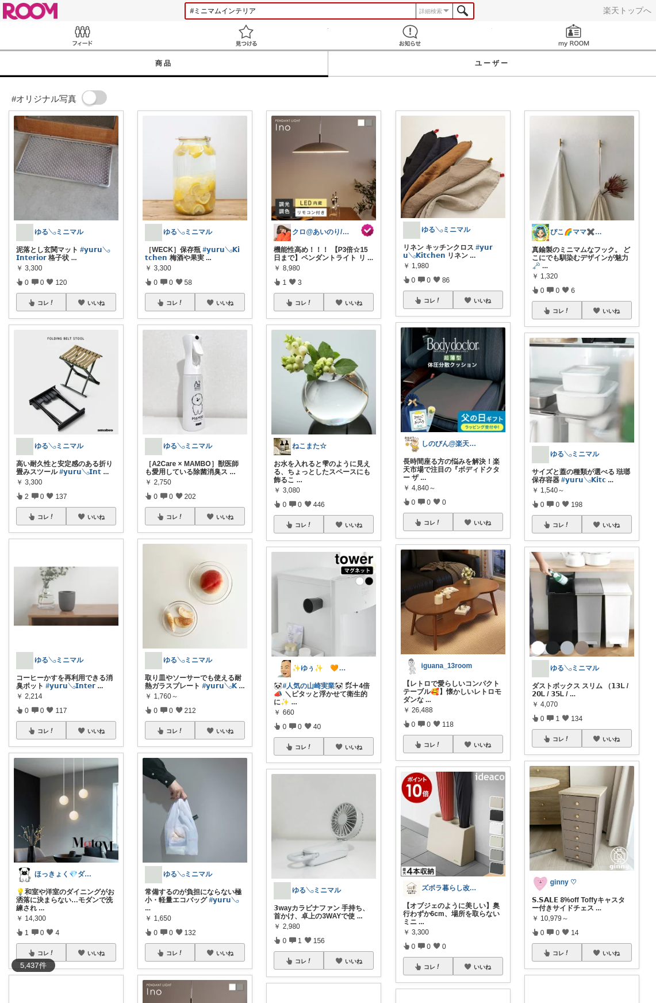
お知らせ (410, 35)
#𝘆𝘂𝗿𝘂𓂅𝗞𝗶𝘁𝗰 (583, 480)
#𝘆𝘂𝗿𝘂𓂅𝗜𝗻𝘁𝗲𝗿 (70, 686)
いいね (96, 303)
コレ (46, 303)
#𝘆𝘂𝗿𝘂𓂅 (224, 900)
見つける (246, 35)
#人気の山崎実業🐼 (312, 686)
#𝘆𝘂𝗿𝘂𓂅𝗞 (219, 686)
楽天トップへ (627, 10)
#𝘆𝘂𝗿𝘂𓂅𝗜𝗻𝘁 (80, 472)
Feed (82, 35)
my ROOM (574, 35)
